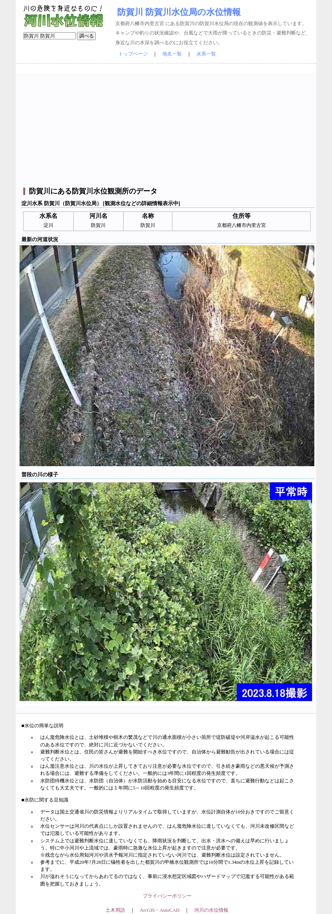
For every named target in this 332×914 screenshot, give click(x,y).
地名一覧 (172, 54)
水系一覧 (206, 54)
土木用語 (115, 910)
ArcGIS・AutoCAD (159, 910)
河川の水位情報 (211, 910)
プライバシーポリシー (167, 896)
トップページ (133, 54)
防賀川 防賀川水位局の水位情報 (179, 12)
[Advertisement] (167, 125)
